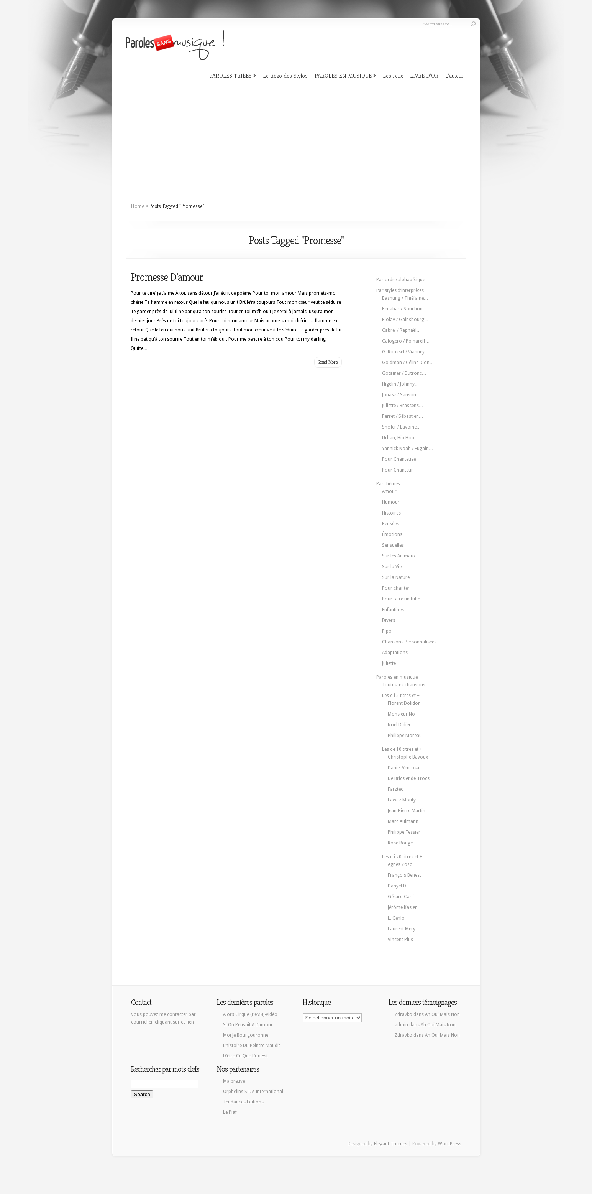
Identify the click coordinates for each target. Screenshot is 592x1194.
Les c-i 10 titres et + (402, 749)
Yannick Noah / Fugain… (407, 448)
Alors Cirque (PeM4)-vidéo (250, 1014)
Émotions (392, 534)
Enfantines (393, 609)
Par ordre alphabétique (400, 279)
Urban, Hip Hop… (400, 437)
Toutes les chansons (403, 685)
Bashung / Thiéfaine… (405, 298)
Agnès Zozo (400, 864)
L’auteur (454, 75)
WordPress (449, 1143)
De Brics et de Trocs (409, 778)
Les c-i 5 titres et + (401, 695)
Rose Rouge (400, 843)
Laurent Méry (401, 929)
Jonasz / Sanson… (401, 394)
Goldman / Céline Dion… (408, 362)
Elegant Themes (390, 1143)
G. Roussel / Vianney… (405, 352)
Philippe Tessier (404, 832)
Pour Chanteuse (399, 459)
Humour (391, 502)
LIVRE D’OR (424, 75)
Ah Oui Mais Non (442, 1014)
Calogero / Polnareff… (406, 341)
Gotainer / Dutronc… (404, 373)
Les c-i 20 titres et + (402, 856)
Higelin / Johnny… (400, 384)
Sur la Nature (396, 577)
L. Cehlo (396, 918)
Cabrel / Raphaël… (401, 330)
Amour (389, 491)
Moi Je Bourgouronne (245, 1035)
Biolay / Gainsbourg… (405, 319)
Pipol (387, 631)
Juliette (389, 663)
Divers (388, 620)
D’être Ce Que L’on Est (245, 1056)
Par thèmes (388, 484)
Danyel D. (397, 886)
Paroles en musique (397, 677)
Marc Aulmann (403, 821)
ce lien (187, 1022)
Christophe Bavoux (408, 757)
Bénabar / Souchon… (404, 309)
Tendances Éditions (243, 1102)
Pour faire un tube (401, 599)
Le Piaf (230, 1112)
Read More (328, 362)
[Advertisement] (296, 138)
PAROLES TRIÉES (230, 75)
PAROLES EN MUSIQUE (343, 75)
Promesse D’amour (167, 277)
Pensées (390, 523)
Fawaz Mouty (402, 800)
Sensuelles (393, 545)
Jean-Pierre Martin (406, 810)
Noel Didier (399, 724)
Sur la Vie (392, 566)
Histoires (391, 513)
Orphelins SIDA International (253, 1091)
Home (137, 206)
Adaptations (395, 652)
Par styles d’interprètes (400, 290)
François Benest (404, 875)
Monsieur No (401, 714)
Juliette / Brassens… (402, 405)
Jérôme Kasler (402, 907)
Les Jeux (393, 75)
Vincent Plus (400, 939)
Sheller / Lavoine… (401, 427)
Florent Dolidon (404, 703)
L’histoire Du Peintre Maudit (251, 1045)
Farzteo (396, 789)
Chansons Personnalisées (409, 642)
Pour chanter (396, 588)
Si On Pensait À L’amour (248, 1024)
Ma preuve (234, 1081)
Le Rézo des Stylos (285, 75)
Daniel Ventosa (403, 767)
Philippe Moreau (405, 735)
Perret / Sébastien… (402, 416)
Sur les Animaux (399, 556)
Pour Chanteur (397, 470)
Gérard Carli (401, 896)
